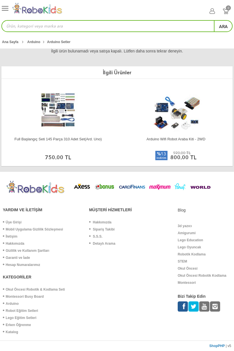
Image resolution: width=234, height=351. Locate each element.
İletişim (10, 236)
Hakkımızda (13, 244)
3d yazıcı (185, 226)
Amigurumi (187, 233)
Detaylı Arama (102, 244)
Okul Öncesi (187, 268)
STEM (182, 261)
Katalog (10, 332)
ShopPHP (217, 346)
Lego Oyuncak (189, 247)
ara (223, 26)
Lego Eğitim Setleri (20, 318)
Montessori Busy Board (23, 297)
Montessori (187, 283)
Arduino (11, 304)
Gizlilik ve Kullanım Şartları (26, 251)
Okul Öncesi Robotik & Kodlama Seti (34, 289)
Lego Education (190, 240)
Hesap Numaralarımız (21, 265)
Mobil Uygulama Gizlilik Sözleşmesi (33, 229)
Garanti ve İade (16, 258)
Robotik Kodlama (192, 254)
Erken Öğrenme (17, 325)
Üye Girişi (12, 222)
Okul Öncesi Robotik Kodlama (202, 276)
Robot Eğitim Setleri (20, 311)
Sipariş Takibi (102, 229)
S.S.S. (95, 236)
